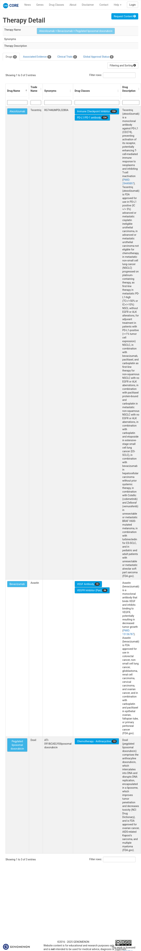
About (72, 4)
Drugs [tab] (11, 57)
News (27, 4)
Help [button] (117, 4)
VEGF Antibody (88, 584)
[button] (26, 91)
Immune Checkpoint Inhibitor (97, 111)
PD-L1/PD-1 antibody (92, 117)
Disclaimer (88, 4)
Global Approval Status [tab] (98, 57)
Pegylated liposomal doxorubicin (17, 745)
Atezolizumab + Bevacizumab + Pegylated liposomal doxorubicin (75, 31)
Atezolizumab (17, 111)
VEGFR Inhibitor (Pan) (92, 590)
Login (132, 4)
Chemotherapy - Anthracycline (97, 741)
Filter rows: (95, 75)
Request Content (125, 16)
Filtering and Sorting (123, 65)
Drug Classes (56, 4)
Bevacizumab (17, 584)
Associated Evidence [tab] (37, 57)
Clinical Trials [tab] (67, 57)
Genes (40, 4)
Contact (103, 4)
